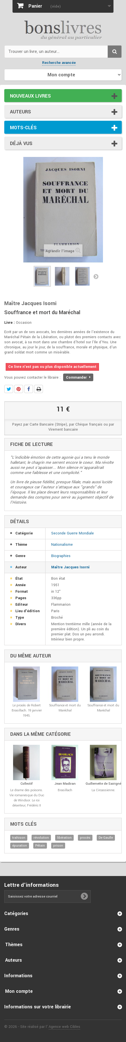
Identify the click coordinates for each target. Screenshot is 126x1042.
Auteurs (20, 112)
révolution (41, 837)
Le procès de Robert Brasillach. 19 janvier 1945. (27, 710)
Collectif (26, 783)
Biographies (61, 555)
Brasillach (65, 790)
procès (85, 837)
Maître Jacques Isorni (70, 567)
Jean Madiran (65, 783)
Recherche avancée (59, 62)
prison (58, 845)
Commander (78, 377)
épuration (19, 845)
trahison (18, 837)
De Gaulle (106, 837)
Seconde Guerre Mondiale (72, 533)
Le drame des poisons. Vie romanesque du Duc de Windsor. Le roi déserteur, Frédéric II (26, 798)
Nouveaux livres (30, 96)
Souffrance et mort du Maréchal (65, 708)
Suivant (96, 276)
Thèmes (13, 944)
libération (64, 837)
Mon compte (19, 991)
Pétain (40, 845)
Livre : (9, 322)
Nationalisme (62, 544)
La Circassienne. (103, 790)
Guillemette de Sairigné (103, 783)
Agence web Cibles (64, 1026)
